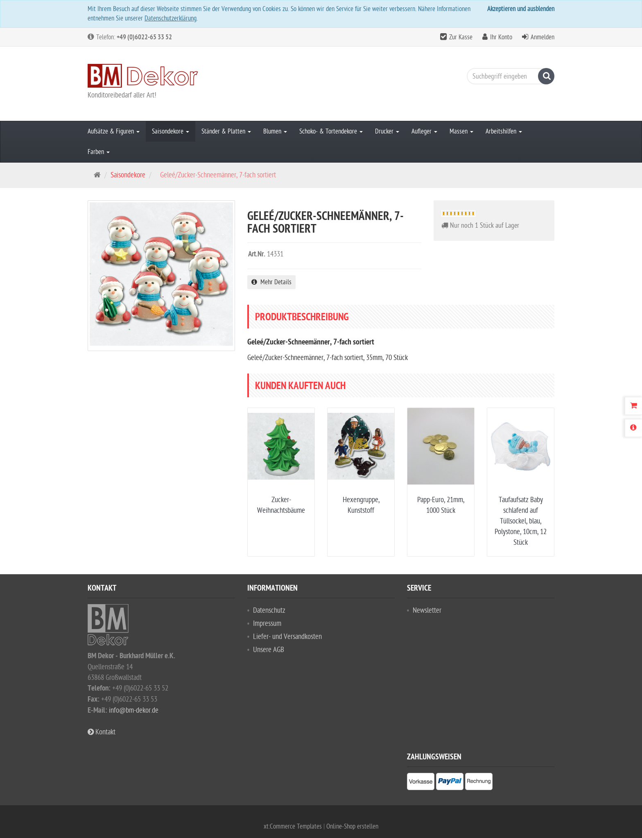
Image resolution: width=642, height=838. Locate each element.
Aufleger (424, 131)
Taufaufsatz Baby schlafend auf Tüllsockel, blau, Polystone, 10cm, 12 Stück (521, 521)
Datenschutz (269, 610)
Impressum (267, 623)
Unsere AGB (268, 649)
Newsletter (427, 610)
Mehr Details (271, 282)
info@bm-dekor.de (133, 710)
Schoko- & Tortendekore (331, 131)
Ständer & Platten (226, 131)
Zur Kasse (460, 37)
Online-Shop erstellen (352, 826)
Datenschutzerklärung (171, 18)
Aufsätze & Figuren (114, 131)
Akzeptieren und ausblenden (520, 9)
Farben (99, 152)
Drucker (387, 131)
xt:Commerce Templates (293, 826)
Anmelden (542, 37)
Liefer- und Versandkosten (287, 636)
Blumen (275, 131)
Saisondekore (170, 131)
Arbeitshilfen (504, 131)
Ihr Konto (501, 37)
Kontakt (101, 732)
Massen (461, 131)
